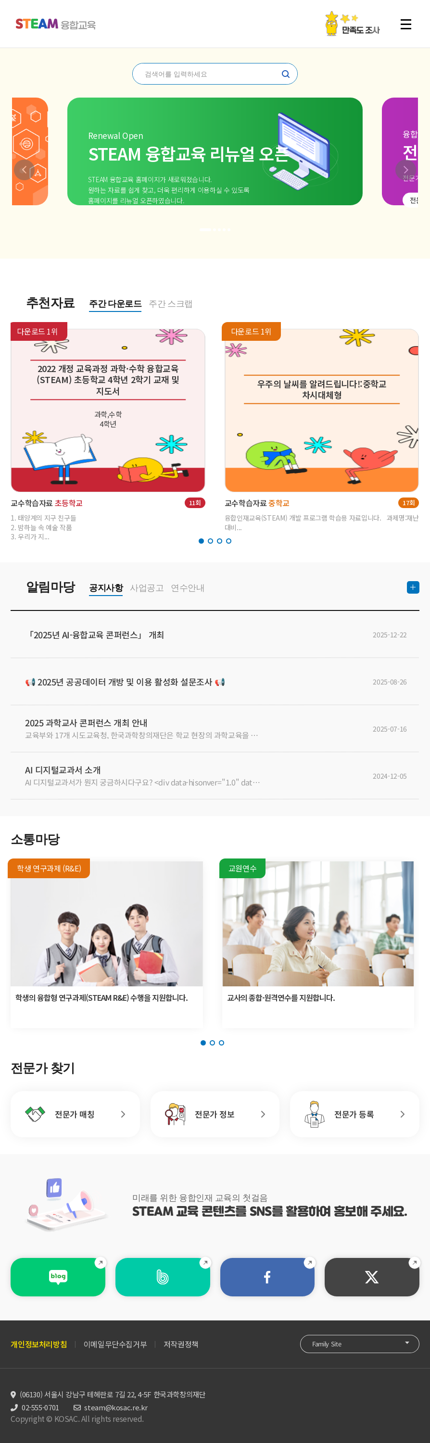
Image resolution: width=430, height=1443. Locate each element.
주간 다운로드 (115, 304)
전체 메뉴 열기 (406, 24)
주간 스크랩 (171, 304)
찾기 (286, 74)
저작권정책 (181, 1344)
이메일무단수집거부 (115, 1344)
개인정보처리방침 (39, 1344)
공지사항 (106, 588)
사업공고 (147, 588)
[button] (24, 170)
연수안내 (187, 588)
